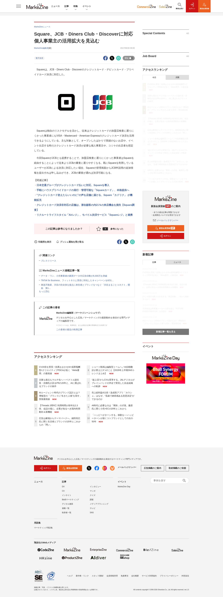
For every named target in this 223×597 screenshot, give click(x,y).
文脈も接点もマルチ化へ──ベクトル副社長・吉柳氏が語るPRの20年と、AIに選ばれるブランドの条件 (60, 383)
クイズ (92, 495)
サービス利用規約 (149, 576)
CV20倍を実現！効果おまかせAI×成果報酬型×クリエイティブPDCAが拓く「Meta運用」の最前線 (59, 370)
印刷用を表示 (42, 242)
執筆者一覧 (66, 512)
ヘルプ (70, 576)
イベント (86, 6)
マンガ (92, 491)
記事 (66, 6)
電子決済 (39, 58)
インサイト (66, 495)
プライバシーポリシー (169, 576)
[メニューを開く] (18, 6)
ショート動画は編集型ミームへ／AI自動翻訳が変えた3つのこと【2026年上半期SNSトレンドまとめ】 (113, 370)
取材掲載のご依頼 (177, 468)
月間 (177, 77)
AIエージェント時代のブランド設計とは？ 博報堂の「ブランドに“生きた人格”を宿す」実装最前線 (60, 395)
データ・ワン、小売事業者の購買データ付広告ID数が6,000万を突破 (75, 276)
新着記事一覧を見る (165, 331)
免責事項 (124, 576)
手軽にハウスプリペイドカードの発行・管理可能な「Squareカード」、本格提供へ (83, 190)
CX (63, 491)
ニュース (55, 6)
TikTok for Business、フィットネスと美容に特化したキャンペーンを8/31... (77, 280)
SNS (92, 512)
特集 (75, 6)
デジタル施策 (67, 504)
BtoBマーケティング (70, 500)
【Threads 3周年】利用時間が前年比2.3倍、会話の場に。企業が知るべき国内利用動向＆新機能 (59, 408)
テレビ (92, 508)
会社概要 (135, 576)
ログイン (165, 236)
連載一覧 (65, 508)
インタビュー (95, 487)
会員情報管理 (112, 576)
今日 (154, 77)
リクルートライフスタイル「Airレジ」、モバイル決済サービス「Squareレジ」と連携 (85, 215)
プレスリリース (48, 260)
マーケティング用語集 (43, 528)
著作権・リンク (82, 576)
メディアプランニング (99, 504)
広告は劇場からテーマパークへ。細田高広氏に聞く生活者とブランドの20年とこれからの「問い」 (60, 421)
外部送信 (185, 576)
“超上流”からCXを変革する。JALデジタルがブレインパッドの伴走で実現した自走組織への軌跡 (113, 383)
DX (63, 487)
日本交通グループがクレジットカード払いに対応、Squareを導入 (73, 185)
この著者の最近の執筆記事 (69, 329)
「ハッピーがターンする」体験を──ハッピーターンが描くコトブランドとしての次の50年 (113, 418)
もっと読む (44, 291)
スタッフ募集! (97, 576)
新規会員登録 (165, 228)
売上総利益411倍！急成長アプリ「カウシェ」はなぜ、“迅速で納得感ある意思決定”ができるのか (113, 395)
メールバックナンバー (165, 220)
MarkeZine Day (124, 487)
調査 (92, 500)
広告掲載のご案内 (152, 468)
